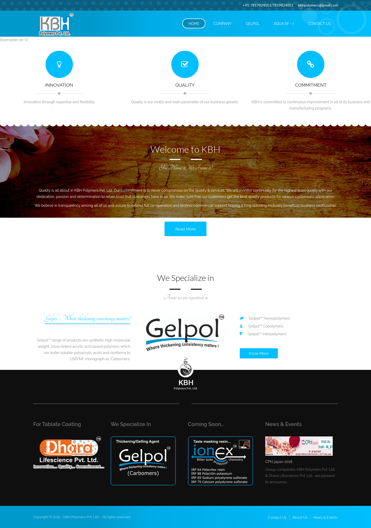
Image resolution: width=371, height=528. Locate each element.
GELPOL (253, 24)
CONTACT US (319, 24)
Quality (185, 85)
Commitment (310, 85)
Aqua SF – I (284, 24)
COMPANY (222, 24)
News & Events (325, 516)
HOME (193, 24)
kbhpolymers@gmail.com (318, 5)
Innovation (59, 85)
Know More (259, 353)
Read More (185, 228)
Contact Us (276, 516)
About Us (299, 516)
